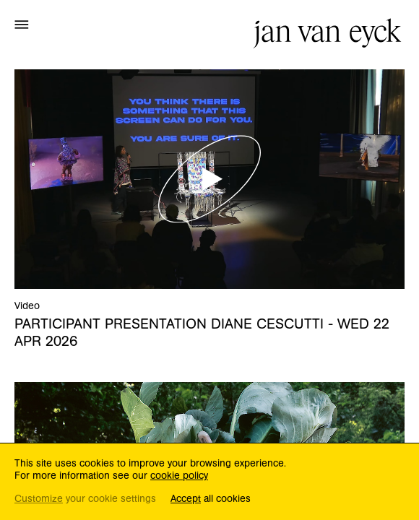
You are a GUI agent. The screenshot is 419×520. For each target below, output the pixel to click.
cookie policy (179, 475)
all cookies (210, 499)
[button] (21, 23)
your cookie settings (85, 499)
